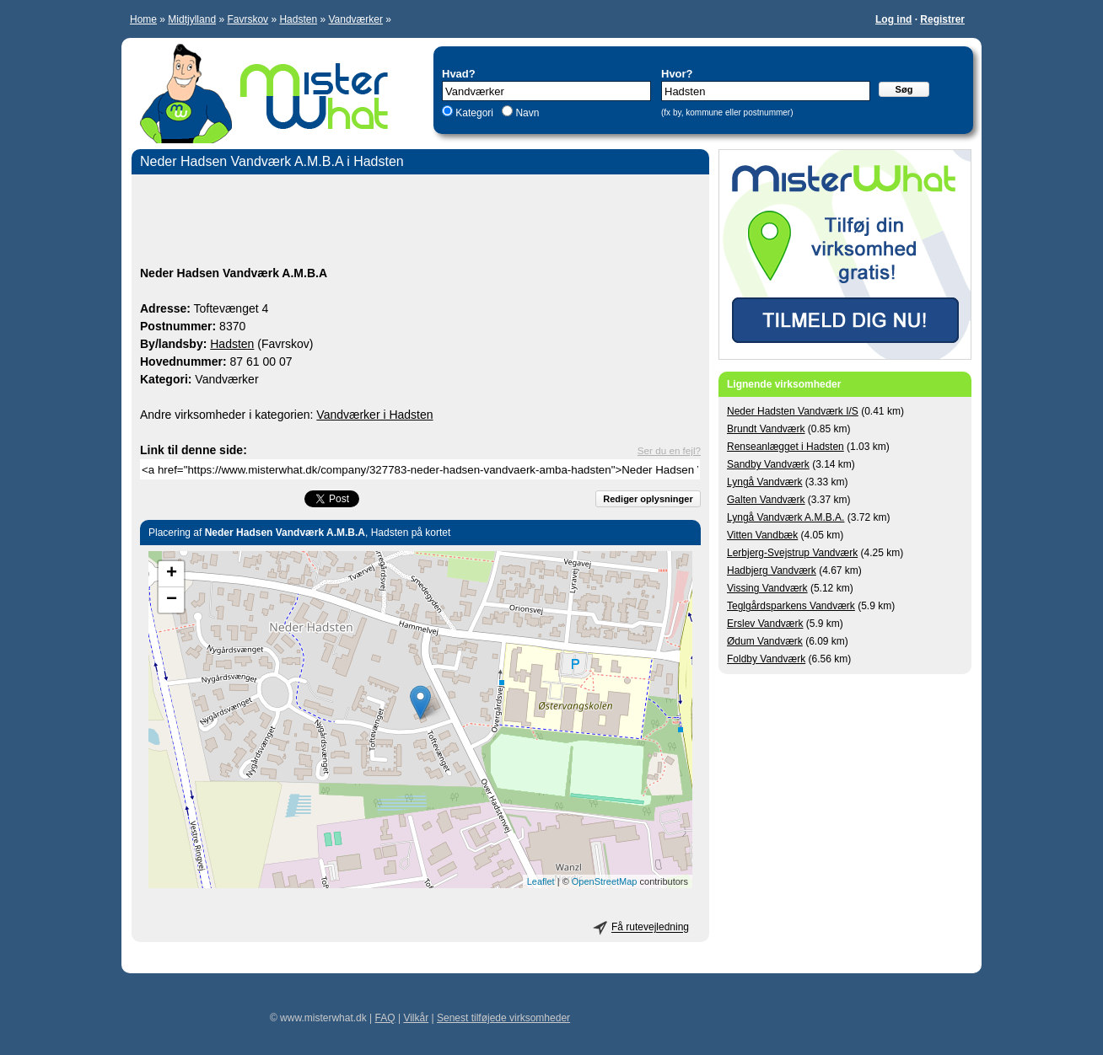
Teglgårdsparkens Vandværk (791, 606)
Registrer (942, 19)
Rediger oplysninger (647, 499)
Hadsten (298, 19)
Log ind (893, 19)
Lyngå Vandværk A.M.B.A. (785, 517)
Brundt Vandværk (766, 429)
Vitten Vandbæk (762, 535)
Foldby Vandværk (766, 659)
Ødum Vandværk (765, 641)
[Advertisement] (420, 222)
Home (143, 19)
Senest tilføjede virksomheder (503, 1018)
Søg (904, 89)
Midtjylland (192, 19)
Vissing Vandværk (767, 588)
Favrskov (247, 19)
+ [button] (171, 573)
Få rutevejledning (650, 928)
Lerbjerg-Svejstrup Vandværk (792, 553)
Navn (526, 113)
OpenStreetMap (605, 881)
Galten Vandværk (766, 500)
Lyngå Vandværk (764, 482)
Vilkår (415, 1018)
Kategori (474, 113)
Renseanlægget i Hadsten (785, 447)
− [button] (171, 600)
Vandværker (355, 19)
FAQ (385, 1018)
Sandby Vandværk (768, 464)
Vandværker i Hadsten (374, 414)
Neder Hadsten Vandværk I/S (792, 411)
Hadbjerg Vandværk (771, 570)
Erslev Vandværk (765, 623)
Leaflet (541, 881)
